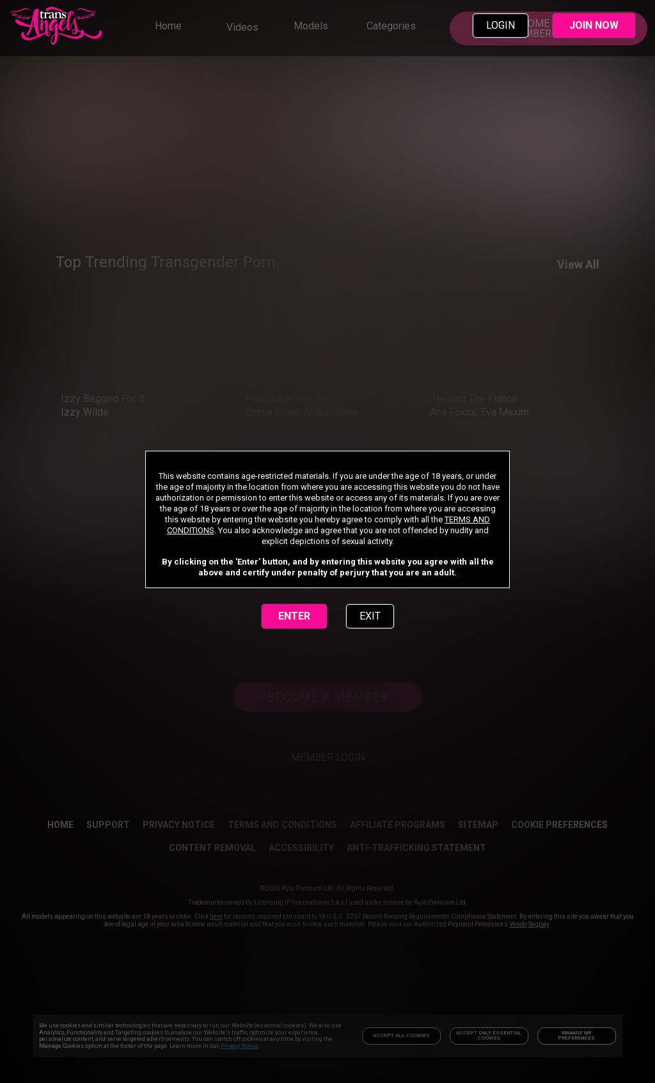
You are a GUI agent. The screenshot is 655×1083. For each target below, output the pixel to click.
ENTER (294, 616)
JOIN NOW (594, 25)
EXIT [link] (370, 616)
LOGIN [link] (500, 25)
